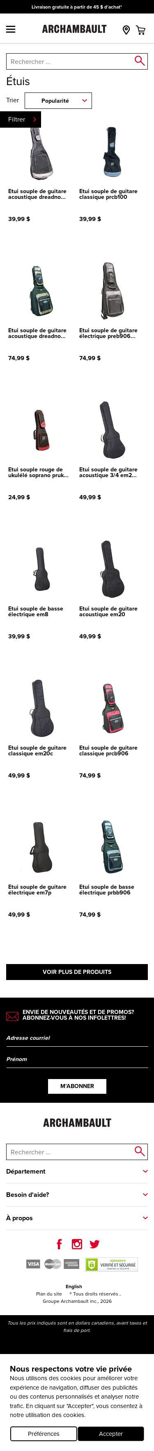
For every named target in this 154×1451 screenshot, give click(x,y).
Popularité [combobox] (55, 101)
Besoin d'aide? (27, 1194)
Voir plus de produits (77, 972)
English (74, 1286)
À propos (19, 1218)
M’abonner (77, 1086)
